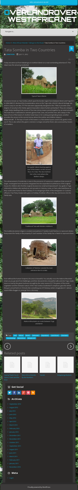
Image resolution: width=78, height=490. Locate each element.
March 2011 (13, 456)
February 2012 (14, 428)
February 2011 (14, 460)
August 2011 (13, 449)
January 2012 (14, 432)
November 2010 (15, 467)
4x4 (15, 335)
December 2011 (14, 435)
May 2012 (12, 418)
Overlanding (11, 338)
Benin (28, 335)
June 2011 (12, 453)
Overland (64, 335)
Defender (36, 335)
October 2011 (14, 442)
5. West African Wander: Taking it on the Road (27, 43)
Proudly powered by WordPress (39, 487)
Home (8, 43)
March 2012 (13, 425)
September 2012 (15, 404)
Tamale (42, 375)
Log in (11, 478)
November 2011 (15, 439)
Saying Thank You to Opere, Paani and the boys (11, 377)
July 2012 (12, 411)
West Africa (21, 338)
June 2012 (12, 414)
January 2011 (14, 463)
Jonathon (10, 54)
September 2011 (15, 446)
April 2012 (12, 421)
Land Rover (54, 335)
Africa (21, 335)
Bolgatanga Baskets (64, 375)
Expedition (45, 335)
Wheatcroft (31, 338)
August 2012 (13, 407)
